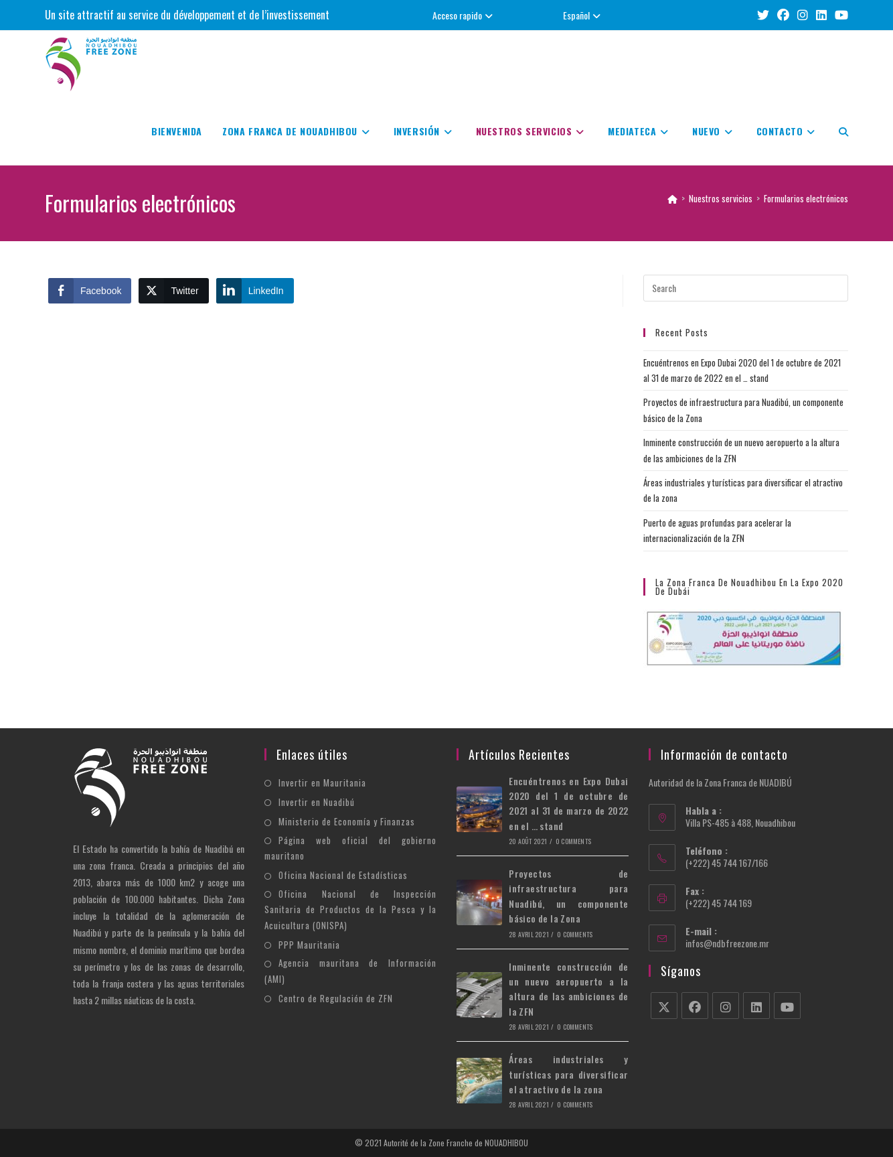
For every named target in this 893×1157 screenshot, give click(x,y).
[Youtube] (787, 1005)
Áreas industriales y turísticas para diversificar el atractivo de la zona (568, 1074)
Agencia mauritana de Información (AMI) (350, 970)
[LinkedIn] (756, 1005)
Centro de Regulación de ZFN (335, 998)
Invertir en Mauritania (322, 782)
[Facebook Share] (89, 290)
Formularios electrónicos (806, 198)
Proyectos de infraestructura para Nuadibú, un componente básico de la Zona (568, 895)
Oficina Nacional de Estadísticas (343, 875)
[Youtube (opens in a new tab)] (839, 15)
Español (583, 15)
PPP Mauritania (309, 944)
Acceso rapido (464, 15)
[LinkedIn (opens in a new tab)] (821, 15)
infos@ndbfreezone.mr (727, 943)
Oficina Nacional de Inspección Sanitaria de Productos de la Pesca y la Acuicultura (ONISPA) (350, 909)
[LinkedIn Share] (255, 290)
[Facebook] (694, 1005)
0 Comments (573, 841)
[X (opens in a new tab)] (763, 15)
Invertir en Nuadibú (316, 802)
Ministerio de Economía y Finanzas (346, 821)
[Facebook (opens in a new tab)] (783, 15)
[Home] (672, 198)
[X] (664, 1005)
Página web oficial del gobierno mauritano (350, 847)
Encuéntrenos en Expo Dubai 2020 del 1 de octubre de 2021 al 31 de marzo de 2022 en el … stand (568, 803)
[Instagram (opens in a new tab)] (802, 15)
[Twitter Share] (173, 290)
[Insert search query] (745, 288)
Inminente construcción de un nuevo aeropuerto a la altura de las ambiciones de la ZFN (568, 988)
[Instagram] (725, 1005)
